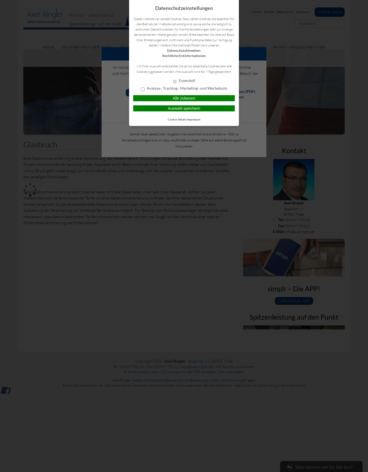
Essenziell (184, 80)
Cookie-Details (177, 119)
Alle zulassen (184, 98)
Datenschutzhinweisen (183, 50)
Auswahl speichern (184, 108)
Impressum (193, 119)
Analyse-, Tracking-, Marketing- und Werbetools (184, 88)
